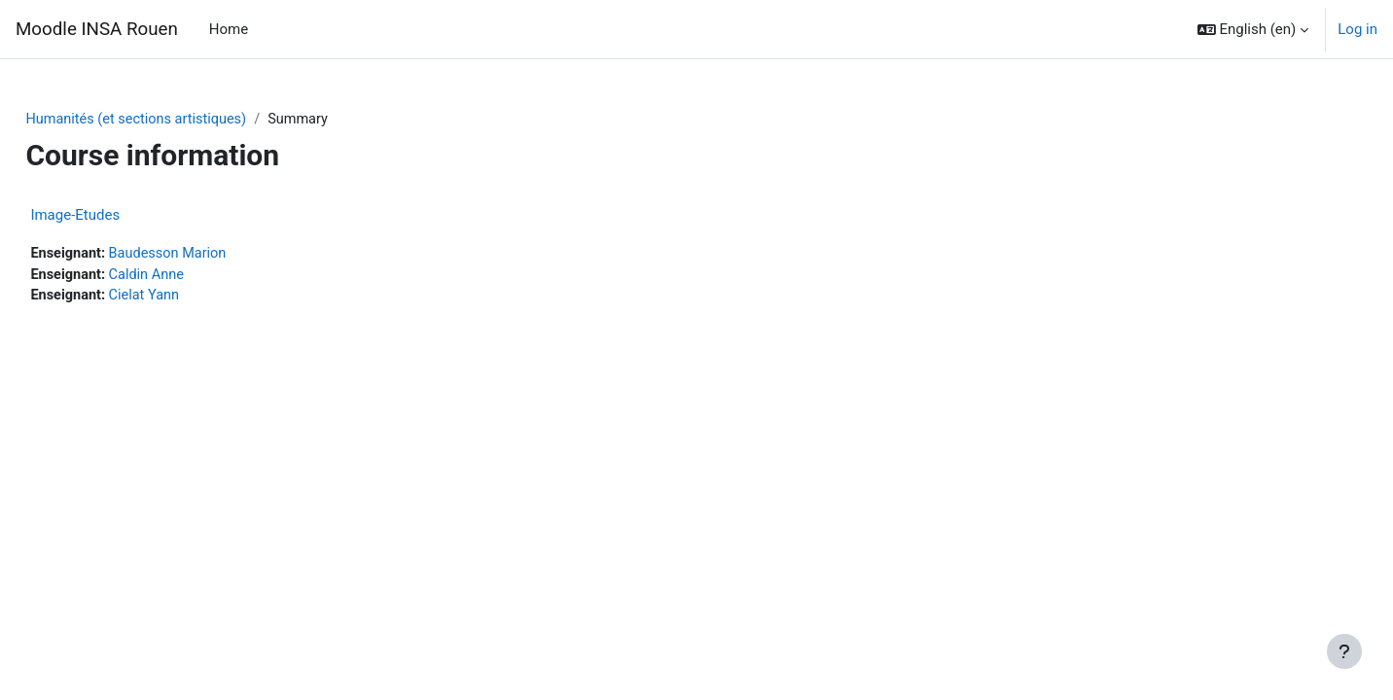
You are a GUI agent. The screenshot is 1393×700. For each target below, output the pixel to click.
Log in (1357, 29)
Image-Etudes (118, 216)
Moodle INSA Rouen (97, 29)
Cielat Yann (191, 298)
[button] (1253, 29)
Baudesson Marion (215, 254)
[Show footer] (1344, 651)
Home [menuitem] (228, 29)
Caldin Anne (193, 276)
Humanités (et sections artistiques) (183, 119)
